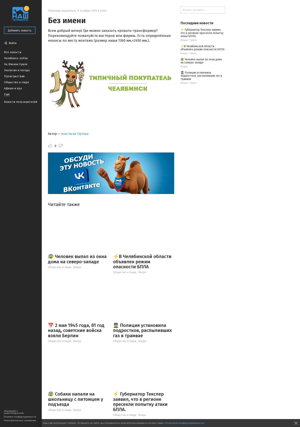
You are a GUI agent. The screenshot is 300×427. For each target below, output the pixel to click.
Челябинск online (16, 58)
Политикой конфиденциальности (184, 423)
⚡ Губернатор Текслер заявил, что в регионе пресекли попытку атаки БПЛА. (140, 401)
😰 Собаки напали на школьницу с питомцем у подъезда (75, 399)
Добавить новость (19, 30)
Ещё (7, 94)
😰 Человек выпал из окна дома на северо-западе (77, 259)
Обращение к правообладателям (14, 412)
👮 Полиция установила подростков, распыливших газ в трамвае (142, 330)
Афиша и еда (13, 88)
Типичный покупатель (62, 10)
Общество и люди (16, 82)
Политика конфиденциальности (20, 417)
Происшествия (14, 76)
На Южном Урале (16, 64)
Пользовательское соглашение (20, 420)
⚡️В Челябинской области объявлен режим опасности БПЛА (142, 261)
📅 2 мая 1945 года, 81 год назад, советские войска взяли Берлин (76, 330)
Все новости (12, 52)
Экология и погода (17, 70)
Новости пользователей (20, 102)
